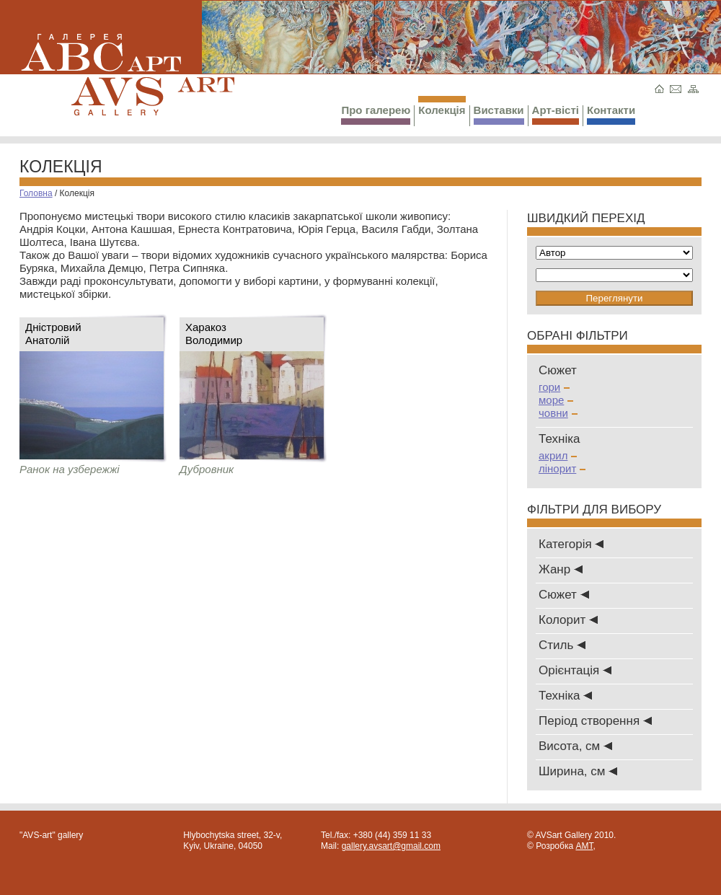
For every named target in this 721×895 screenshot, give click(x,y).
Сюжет (564, 594)
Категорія (571, 544)
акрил (558, 455)
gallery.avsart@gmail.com (391, 846)
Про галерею (375, 114)
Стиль (562, 645)
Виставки (499, 114)
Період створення (595, 721)
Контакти (611, 114)
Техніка (565, 695)
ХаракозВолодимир (213, 333)
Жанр (561, 569)
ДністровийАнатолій (53, 333)
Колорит (568, 620)
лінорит (562, 468)
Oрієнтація (575, 670)
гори (554, 387)
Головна (36, 193)
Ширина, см (578, 771)
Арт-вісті (555, 114)
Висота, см (575, 746)
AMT (584, 846)
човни (558, 413)
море (556, 400)
